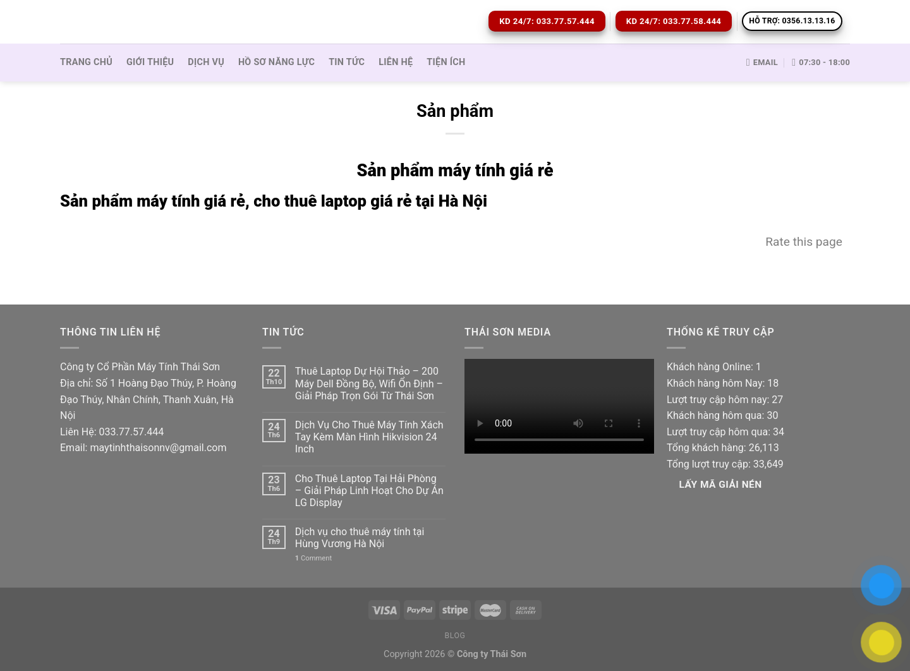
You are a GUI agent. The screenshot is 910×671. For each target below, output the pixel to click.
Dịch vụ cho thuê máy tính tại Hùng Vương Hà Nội (359, 538)
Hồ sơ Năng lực (276, 62)
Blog (454, 635)
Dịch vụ (206, 62)
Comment (313, 558)
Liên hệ (396, 62)
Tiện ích (446, 62)
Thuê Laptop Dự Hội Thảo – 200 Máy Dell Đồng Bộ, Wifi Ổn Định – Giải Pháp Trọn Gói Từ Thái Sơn (369, 383)
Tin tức (347, 62)
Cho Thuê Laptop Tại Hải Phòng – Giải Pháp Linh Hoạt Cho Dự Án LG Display (369, 491)
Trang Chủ (86, 62)
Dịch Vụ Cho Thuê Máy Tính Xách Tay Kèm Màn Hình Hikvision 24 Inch (369, 437)
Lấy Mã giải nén (720, 484)
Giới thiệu (150, 62)
